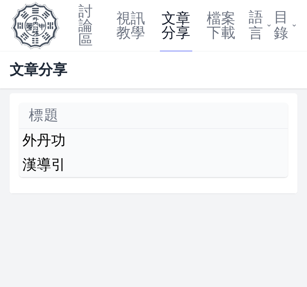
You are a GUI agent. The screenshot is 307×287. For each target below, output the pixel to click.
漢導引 (44, 165)
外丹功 (44, 140)
